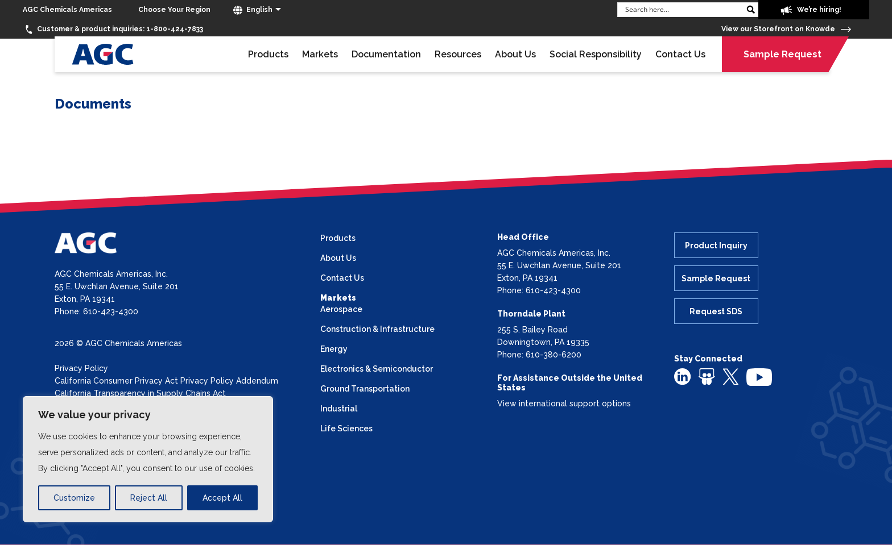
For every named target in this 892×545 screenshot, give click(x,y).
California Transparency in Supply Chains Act (140, 393)
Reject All (148, 497)
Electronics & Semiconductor (376, 368)
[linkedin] (682, 376)
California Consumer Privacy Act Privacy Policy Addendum (166, 380)
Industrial (338, 408)
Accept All (222, 497)
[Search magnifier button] (750, 9)
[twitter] (730, 376)
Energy (334, 348)
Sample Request (782, 54)
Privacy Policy (81, 368)
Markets (320, 54)
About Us (515, 54)
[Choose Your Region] (174, 9)
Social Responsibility (596, 54)
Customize (74, 497)
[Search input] (682, 9)
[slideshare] (707, 376)
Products (268, 54)
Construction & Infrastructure (377, 329)
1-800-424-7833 (113, 29)
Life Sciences (346, 428)
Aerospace (341, 309)
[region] (148, 459)
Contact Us (680, 54)
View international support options (564, 403)
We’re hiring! (810, 10)
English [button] (252, 10)
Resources (458, 54)
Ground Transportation (365, 388)
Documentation (386, 54)
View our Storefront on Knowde (786, 29)
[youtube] (759, 376)
